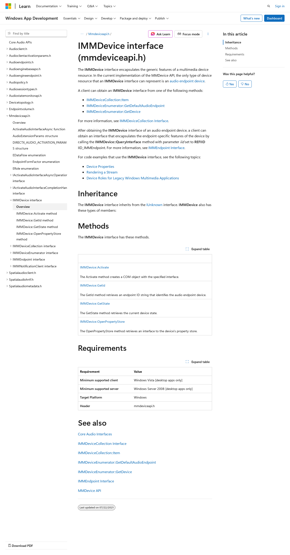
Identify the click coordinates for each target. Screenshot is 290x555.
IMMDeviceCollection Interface (144, 120)
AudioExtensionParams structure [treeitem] (35, 136)
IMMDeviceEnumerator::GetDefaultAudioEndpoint (125, 105)
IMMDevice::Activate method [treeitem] (36, 213)
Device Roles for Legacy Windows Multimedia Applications (133, 178)
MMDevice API (89, 490)
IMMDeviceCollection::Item (108, 99)
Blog (62, 541)
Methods (231, 48)
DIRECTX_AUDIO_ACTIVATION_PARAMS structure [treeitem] (40, 145)
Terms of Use (121, 541)
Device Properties (100, 166)
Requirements (234, 54)
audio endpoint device (187, 80)
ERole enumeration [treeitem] (26, 168)
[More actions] (208, 34)
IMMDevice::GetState (95, 303)
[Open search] (268, 6)
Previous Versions (41, 541)
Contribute (81, 541)
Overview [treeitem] (19, 122)
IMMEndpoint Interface (166, 147)
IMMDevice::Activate (94, 267)
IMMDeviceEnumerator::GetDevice (113, 111)
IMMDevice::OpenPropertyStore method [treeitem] (38, 236)
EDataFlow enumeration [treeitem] (29, 155)
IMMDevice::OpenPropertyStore (102, 321)
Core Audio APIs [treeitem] (20, 42)
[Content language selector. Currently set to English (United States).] (26, 530)
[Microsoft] (8, 6)
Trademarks (144, 541)
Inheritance (233, 42)
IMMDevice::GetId (92, 285)
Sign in (280, 6)
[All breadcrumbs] (82, 34)
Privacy (99, 541)
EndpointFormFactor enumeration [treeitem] (36, 161)
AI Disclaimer (14, 541)
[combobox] (36, 33)
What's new (251, 18)
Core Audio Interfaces (95, 434)
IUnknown (154, 204)
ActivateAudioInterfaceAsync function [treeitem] (39, 129)
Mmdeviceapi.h (98, 34)
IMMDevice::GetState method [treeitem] (37, 227)
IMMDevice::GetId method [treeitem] (34, 220)
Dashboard (274, 18)
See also (231, 60)
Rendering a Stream (102, 172)
